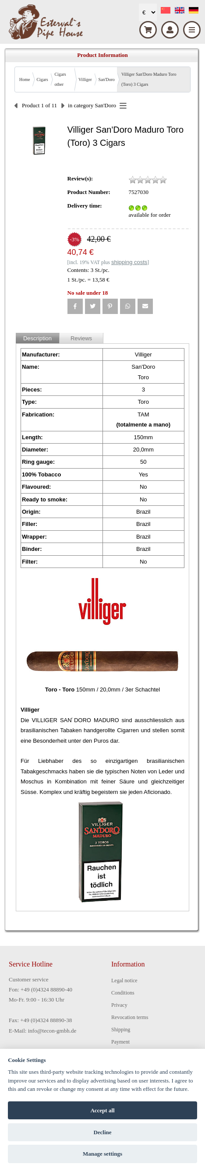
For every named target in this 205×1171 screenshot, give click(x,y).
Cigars (42, 79)
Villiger (85, 79)
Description (37, 338)
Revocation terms (129, 1017)
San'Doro (107, 79)
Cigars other (60, 79)
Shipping (120, 1029)
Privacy (119, 1005)
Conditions (122, 993)
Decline (102, 1132)
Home (24, 79)
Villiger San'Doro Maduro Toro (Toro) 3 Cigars (149, 79)
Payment (120, 1042)
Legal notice (124, 980)
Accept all (102, 1110)
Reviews (81, 338)
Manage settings (102, 1153)
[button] (75, 306)
